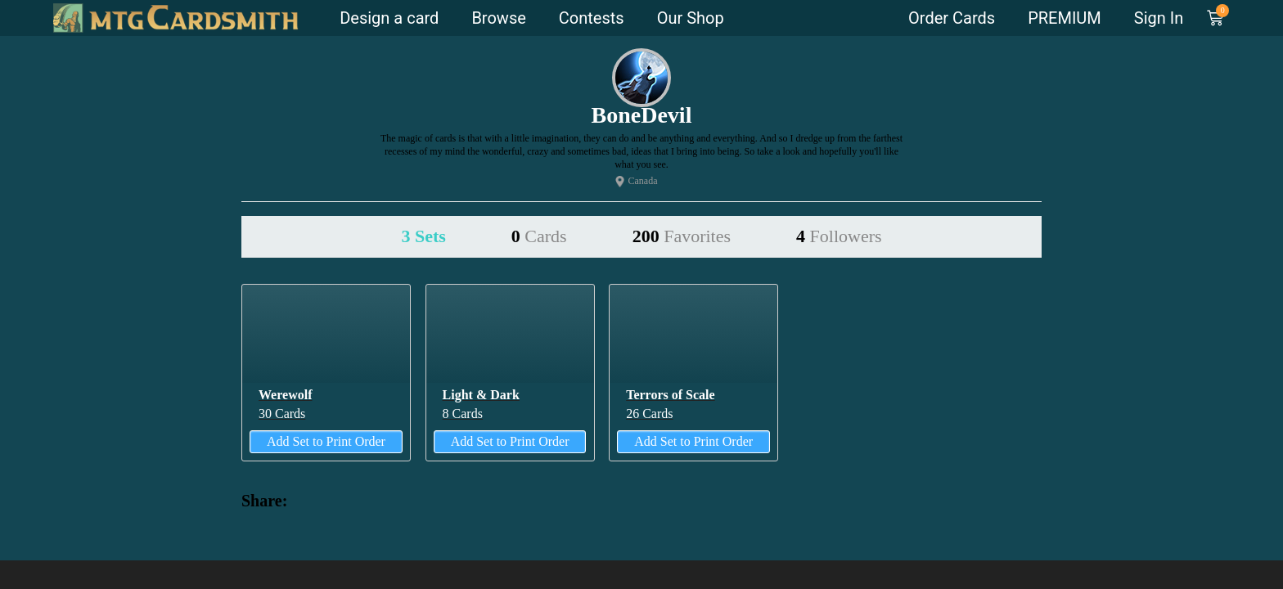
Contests (591, 18)
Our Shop (690, 18)
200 (681, 236)
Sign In (1158, 18)
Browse (498, 18)
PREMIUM (1064, 18)
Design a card (389, 18)
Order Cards (951, 18)
